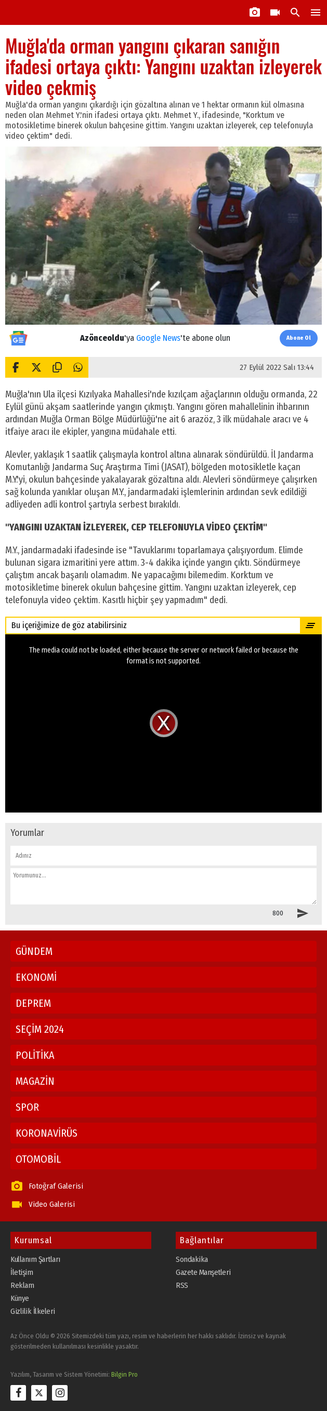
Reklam (22, 1285)
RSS (182, 1285)
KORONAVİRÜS (46, 1133)
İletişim (21, 1272)
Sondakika (192, 1259)
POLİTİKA (35, 1055)
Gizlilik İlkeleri (32, 1311)
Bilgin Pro (124, 1374)
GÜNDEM (34, 951)
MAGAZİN (35, 1081)
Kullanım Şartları (35, 1259)
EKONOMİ (36, 977)
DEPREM (33, 1003)
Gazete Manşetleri (203, 1272)
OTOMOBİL (38, 1159)
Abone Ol (298, 338)
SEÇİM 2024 (40, 1029)
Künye (19, 1298)
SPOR (27, 1107)
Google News (158, 338)
